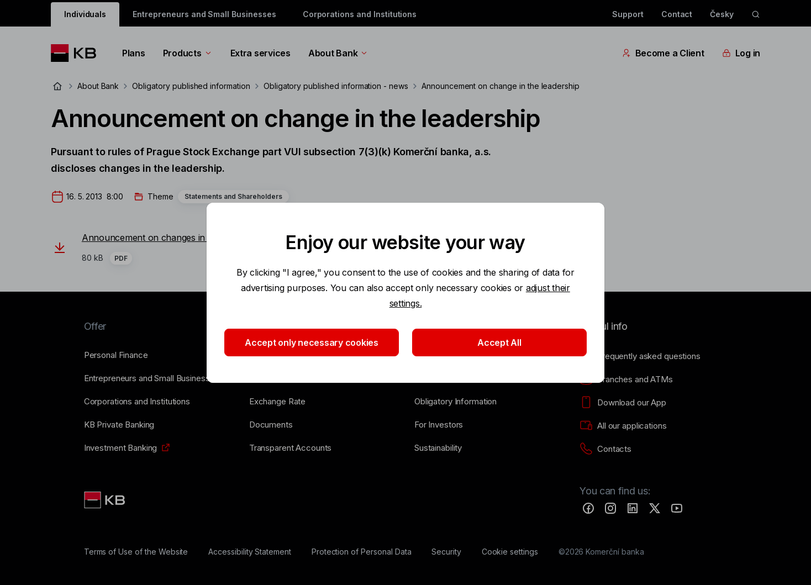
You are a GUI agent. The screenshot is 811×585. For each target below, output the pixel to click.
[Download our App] (623, 403)
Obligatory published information (191, 86)
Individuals (85, 14)
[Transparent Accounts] (290, 448)
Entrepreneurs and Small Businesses (204, 14)
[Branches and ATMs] (626, 379)
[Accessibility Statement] (249, 551)
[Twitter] (654, 508)
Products (188, 53)
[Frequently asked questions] (640, 356)
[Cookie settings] (510, 551)
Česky (722, 14)
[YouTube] (677, 508)
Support (628, 14)
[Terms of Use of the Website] (136, 551)
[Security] (446, 551)
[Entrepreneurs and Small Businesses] (151, 378)
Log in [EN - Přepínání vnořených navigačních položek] (741, 53)
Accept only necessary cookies (311, 342)
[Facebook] (588, 508)
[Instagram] (610, 508)
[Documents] (271, 425)
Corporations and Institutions (360, 14)
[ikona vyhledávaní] (755, 14)
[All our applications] (623, 426)
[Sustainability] (438, 448)
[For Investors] (438, 425)
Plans (133, 53)
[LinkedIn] (632, 508)
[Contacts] (605, 449)
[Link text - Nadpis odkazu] (105, 500)
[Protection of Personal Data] (362, 551)
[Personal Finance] (116, 355)
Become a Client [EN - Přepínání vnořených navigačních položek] (663, 53)
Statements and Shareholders (233, 196)
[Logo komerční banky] (77, 53)
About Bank (338, 53)
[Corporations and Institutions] (137, 401)
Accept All (499, 342)
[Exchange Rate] (277, 401)
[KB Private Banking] (119, 425)
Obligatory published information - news (336, 86)
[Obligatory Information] (455, 401)
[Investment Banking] (120, 448)
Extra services (260, 53)
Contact (677, 14)
